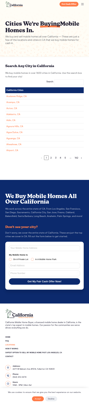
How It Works (11, 349)
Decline (51, 399)
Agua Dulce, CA (14, 132)
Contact (9, 356)
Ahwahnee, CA (13, 144)
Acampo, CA (12, 102)
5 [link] (65, 157)
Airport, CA (12, 150)
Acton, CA (11, 108)
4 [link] (60, 157)
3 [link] (55, 157)
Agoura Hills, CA (14, 126)
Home (7, 337)
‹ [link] (41, 157)
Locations (10, 345)
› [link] (81, 157)
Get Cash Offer (69, 4)
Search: (50, 81)
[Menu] (82, 4)
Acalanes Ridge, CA (16, 96)
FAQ (7, 341)
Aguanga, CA (13, 138)
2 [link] (51, 157)
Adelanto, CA (13, 114)
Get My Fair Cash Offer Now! (44, 281)
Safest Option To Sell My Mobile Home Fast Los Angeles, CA (33, 353)
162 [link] (76, 157)
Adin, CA (10, 120)
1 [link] (46, 157)
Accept (38, 399)
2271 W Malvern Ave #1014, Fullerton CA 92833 (34, 369)
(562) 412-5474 (19, 377)
